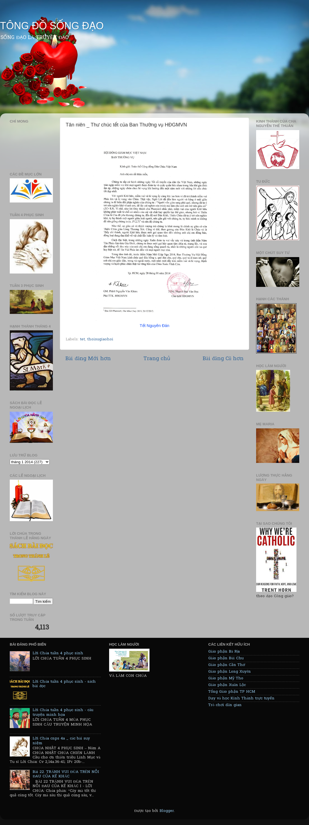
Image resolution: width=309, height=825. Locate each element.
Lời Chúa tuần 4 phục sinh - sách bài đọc (64, 684)
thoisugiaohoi (100, 339)
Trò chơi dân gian (225, 705)
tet (82, 339)
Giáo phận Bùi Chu (226, 658)
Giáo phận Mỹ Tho (225, 678)
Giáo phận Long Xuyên (229, 672)
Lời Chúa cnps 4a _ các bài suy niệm (61, 741)
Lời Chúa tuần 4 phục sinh (58, 653)
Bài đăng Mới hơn (88, 359)
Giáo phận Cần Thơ (226, 665)
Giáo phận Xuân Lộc (227, 685)
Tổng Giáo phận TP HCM (231, 692)
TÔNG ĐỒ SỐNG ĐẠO (52, 25)
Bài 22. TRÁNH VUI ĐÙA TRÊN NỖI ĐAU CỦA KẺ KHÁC (66, 774)
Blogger (167, 811)
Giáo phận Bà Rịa (224, 652)
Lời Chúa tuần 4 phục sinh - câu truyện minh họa (63, 712)
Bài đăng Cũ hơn (223, 359)
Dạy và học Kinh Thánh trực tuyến (241, 698)
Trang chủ (156, 359)
